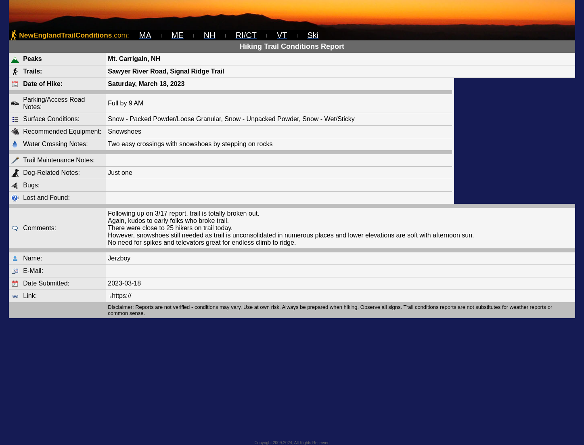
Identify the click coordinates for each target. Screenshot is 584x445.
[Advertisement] (514, 140)
